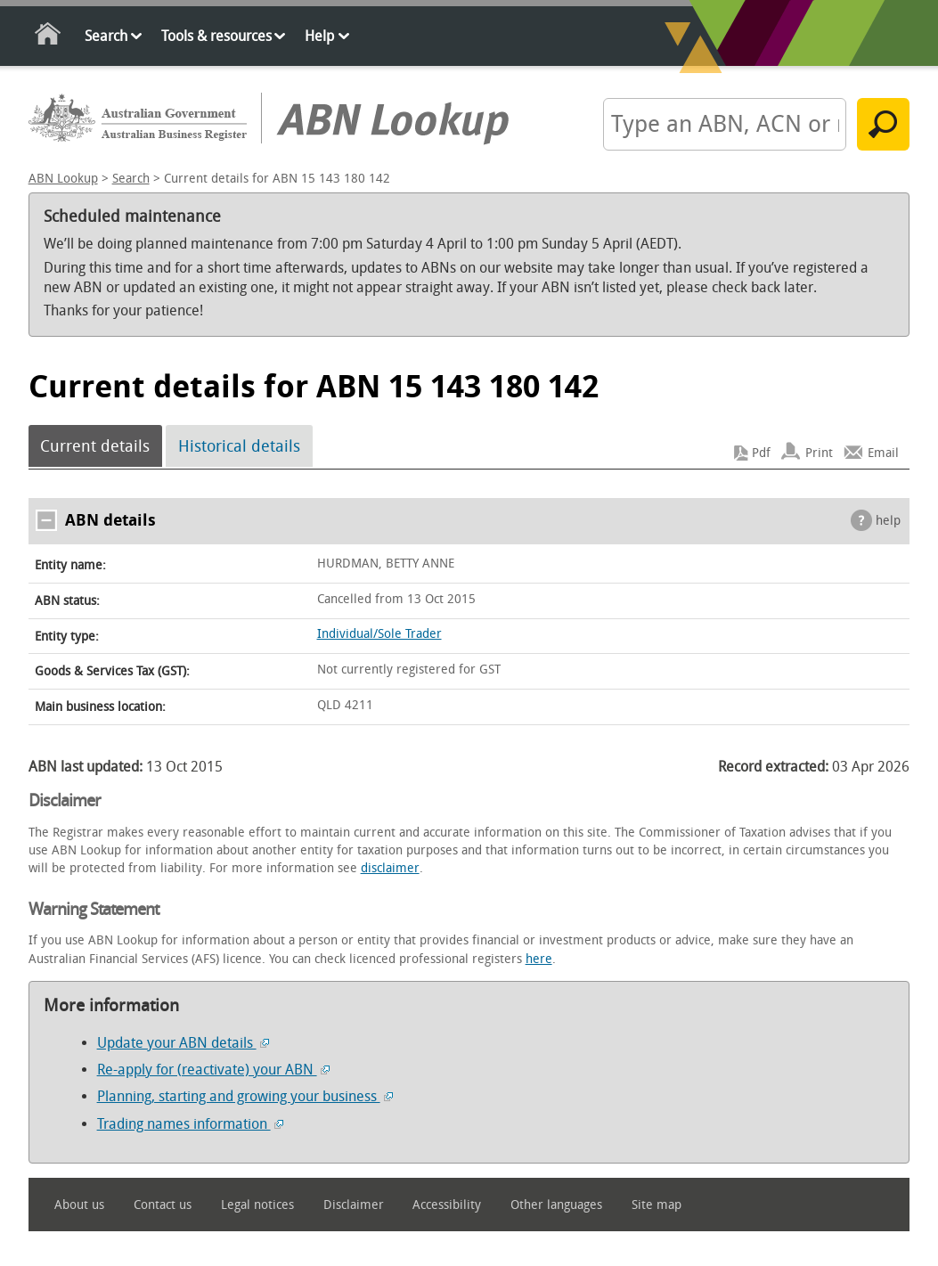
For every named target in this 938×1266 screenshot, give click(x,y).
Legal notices (257, 1205)
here (539, 959)
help (888, 520)
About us (79, 1205)
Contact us (163, 1205)
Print (819, 453)
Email (883, 453)
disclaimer (390, 868)
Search (106, 36)
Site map (656, 1205)
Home (49, 37)
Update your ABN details (183, 1042)
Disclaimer (353, 1205)
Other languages (556, 1205)
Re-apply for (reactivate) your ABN (213, 1069)
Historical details (239, 446)
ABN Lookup (63, 178)
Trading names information (190, 1123)
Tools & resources (216, 36)
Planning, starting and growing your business (245, 1096)
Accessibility (446, 1205)
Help (319, 36)
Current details (95, 446)
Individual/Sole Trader (379, 633)
